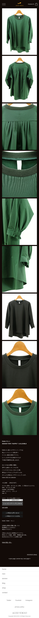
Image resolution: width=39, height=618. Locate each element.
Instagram (28, 600)
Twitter (9, 600)
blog (3, 583)
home (4, 569)
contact (4, 592)
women (4, 578)
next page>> (27, 558)
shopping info (31, 4)
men (3, 574)
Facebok (18, 600)
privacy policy (19, 607)
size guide (5, 507)
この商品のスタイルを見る (12, 516)
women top (19, 558)
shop (4, 588)
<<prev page (11, 558)
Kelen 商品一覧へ (7, 542)
